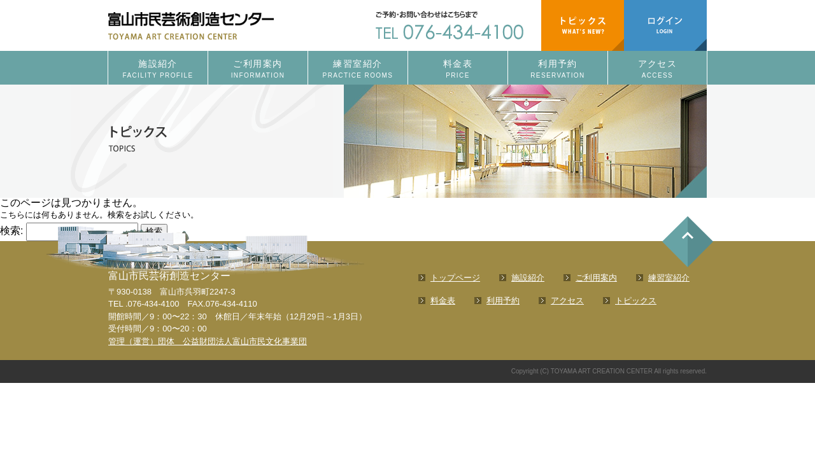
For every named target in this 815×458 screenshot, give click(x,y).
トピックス (635, 300)
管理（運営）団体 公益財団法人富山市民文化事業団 (207, 341)
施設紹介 (158, 70)
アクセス (657, 70)
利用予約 (557, 70)
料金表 (457, 70)
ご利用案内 (258, 70)
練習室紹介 (358, 70)
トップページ (455, 277)
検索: (11, 230)
